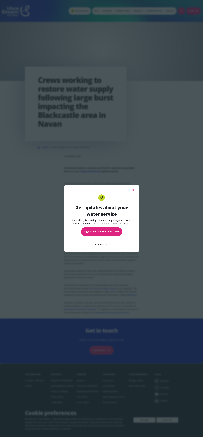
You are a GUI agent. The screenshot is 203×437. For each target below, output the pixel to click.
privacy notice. (106, 244)
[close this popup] (133, 190)
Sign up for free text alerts (101, 231)
